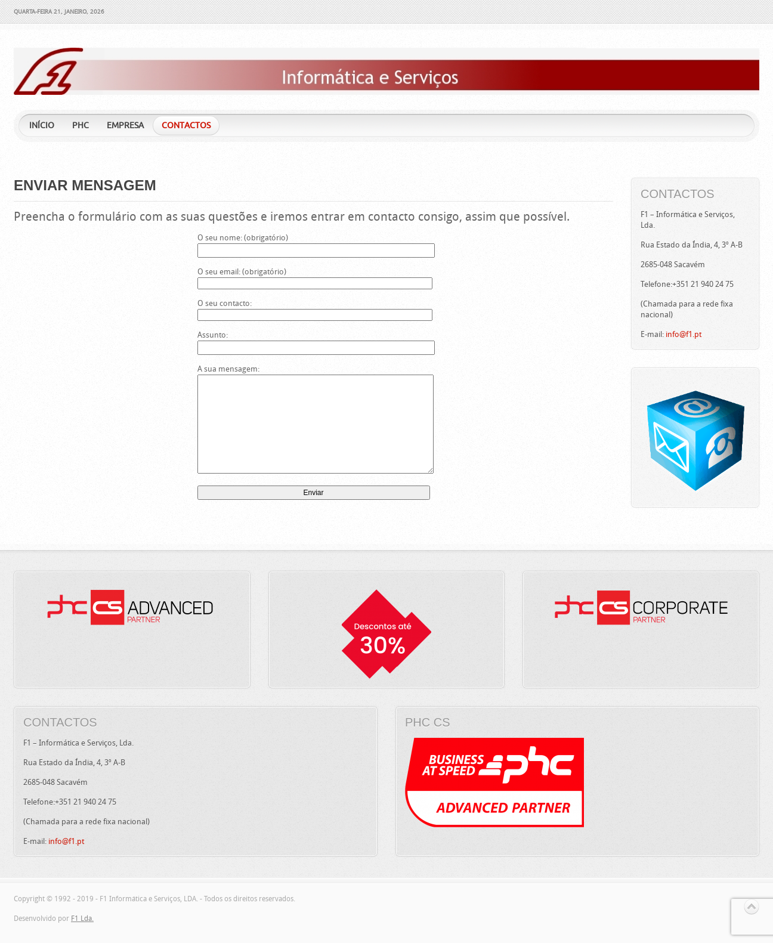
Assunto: (313, 340)
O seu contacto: (313, 309)
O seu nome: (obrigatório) (313, 243)
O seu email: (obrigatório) (313, 277)
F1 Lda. (82, 918)
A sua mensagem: (313, 419)
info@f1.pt (683, 334)
